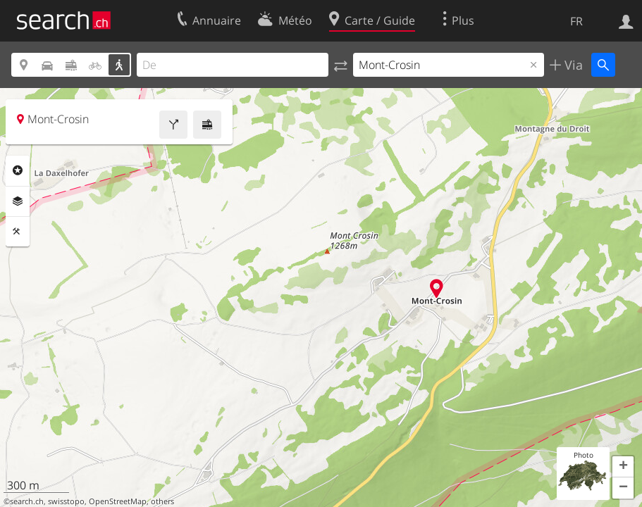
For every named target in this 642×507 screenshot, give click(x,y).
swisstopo (66, 501)
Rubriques (18, 170)
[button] (623, 466)
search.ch (27, 501)
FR (576, 21)
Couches (18, 201)
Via (572, 64)
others (162, 501)
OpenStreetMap (118, 501)
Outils (18, 231)
